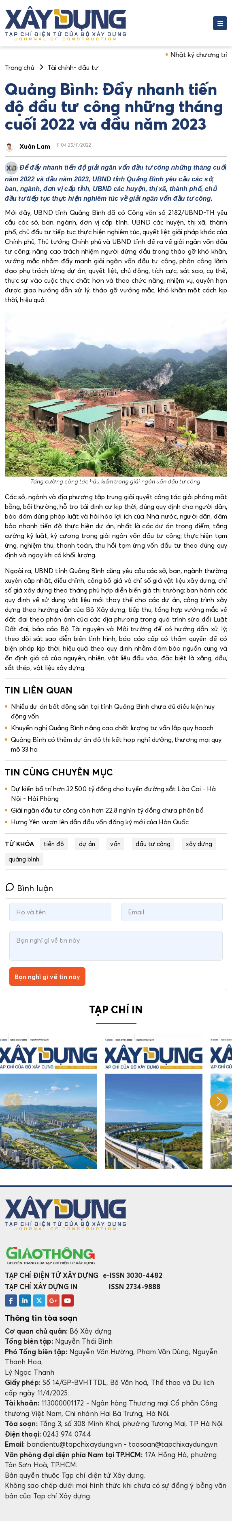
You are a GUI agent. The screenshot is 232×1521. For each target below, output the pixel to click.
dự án (87, 843)
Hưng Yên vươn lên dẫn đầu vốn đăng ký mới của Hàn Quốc (100, 822)
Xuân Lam (35, 146)
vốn (115, 843)
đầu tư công (153, 843)
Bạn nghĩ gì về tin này (47, 977)
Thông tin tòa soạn (41, 1318)
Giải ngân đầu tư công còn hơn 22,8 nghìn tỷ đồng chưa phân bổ (107, 810)
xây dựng (199, 843)
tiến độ (54, 843)
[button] (219, 1101)
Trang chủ (19, 67)
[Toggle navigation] (220, 23)
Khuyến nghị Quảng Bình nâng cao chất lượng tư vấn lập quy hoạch (112, 728)
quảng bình (24, 859)
